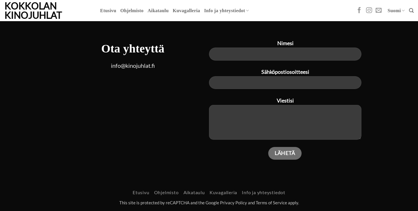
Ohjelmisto (132, 10)
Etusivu (108, 10)
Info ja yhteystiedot (226, 10)
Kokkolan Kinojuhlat (33, 10)
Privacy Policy (233, 202)
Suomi (396, 10)
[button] (411, 10)
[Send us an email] (379, 10)
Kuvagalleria (186, 10)
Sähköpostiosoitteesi (285, 81)
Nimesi (285, 53)
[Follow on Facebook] (359, 10)
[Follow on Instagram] (369, 10)
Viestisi (285, 121)
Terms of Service (271, 202)
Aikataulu (158, 10)
